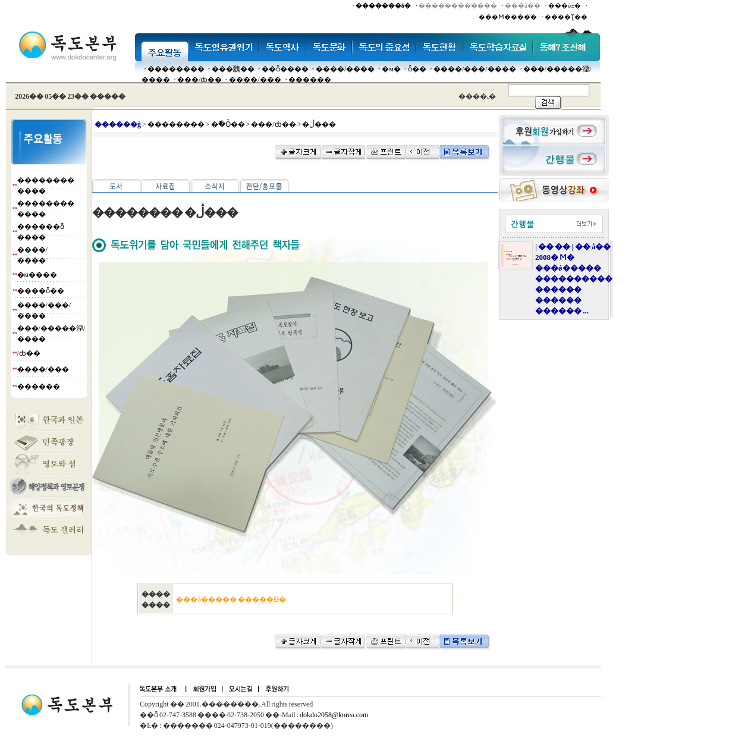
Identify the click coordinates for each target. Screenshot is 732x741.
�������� (176, 69)
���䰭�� (233, 69)
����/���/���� (474, 69)
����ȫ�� (40, 291)
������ (309, 80)
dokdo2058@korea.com (334, 715)
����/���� (345, 69)
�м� (391, 69)
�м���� (37, 275)
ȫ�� (417, 69)
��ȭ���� (285, 69)
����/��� (255, 80)
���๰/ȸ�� (199, 80)
